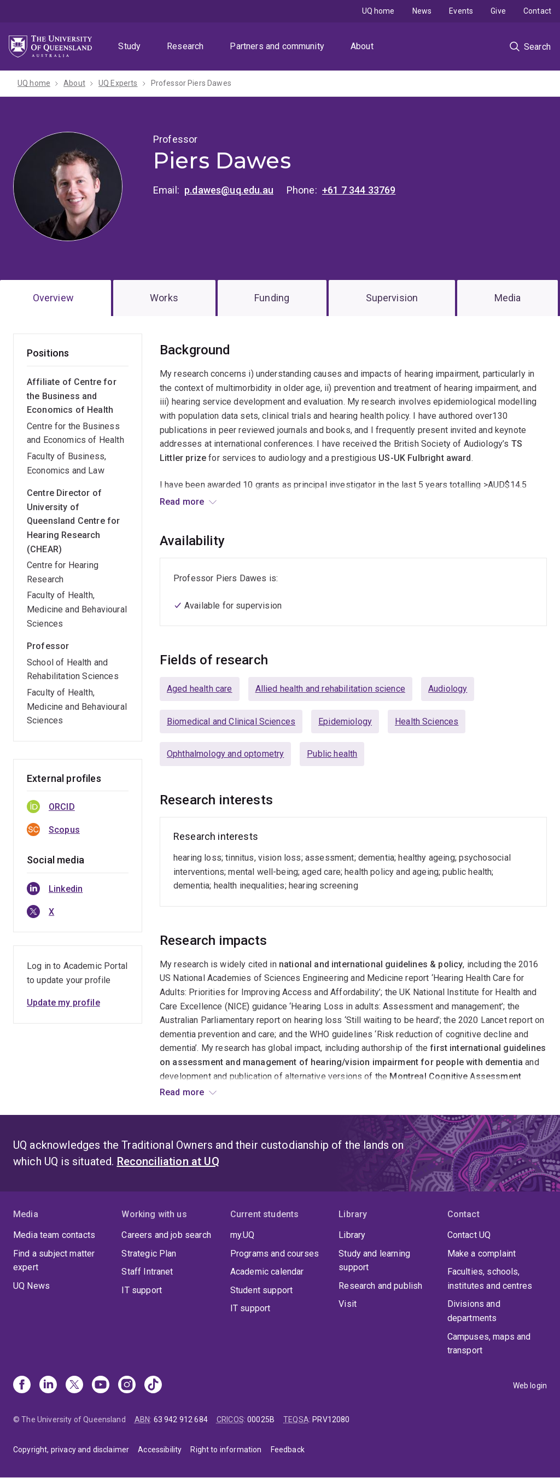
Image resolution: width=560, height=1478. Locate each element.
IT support (141, 1290)
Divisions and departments (473, 1311)
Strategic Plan (148, 1253)
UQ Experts (118, 83)
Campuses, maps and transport (489, 1343)
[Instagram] (127, 1385)
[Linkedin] (48, 1385)
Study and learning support (374, 1260)
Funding (271, 297)
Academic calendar (267, 1271)
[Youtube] (100, 1385)
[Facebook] (22, 1385)
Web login (530, 1385)
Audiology (447, 688)
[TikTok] (153, 1385)
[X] (74, 1385)
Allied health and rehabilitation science (330, 688)
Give (498, 11)
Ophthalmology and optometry (225, 754)
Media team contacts (54, 1235)
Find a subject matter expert (54, 1260)
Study (129, 46)
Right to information (225, 1449)
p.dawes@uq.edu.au (228, 190)
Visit (348, 1304)
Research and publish (380, 1286)
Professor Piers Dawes (191, 83)
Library (352, 1235)
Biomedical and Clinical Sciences (231, 721)
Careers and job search (166, 1235)
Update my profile (63, 1002)
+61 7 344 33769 (358, 190)
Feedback (288, 1449)
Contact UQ (469, 1235)
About (362, 46)
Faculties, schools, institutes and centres (490, 1278)
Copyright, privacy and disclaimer (71, 1449)
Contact (537, 11)
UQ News (31, 1286)
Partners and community (277, 46)
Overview (53, 297)
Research (185, 46)
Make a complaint (481, 1253)
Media (507, 297)
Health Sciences (426, 721)
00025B (261, 1419)
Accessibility (160, 1449)
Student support (261, 1290)
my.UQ (242, 1235)
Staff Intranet (147, 1271)
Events (461, 11)
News (422, 11)
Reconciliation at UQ (168, 1161)
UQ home (378, 11)
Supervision (392, 297)
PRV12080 (330, 1419)
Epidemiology (345, 721)
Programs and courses (274, 1253)
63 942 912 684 (181, 1419)
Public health (332, 754)
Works (164, 297)
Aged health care (199, 688)
